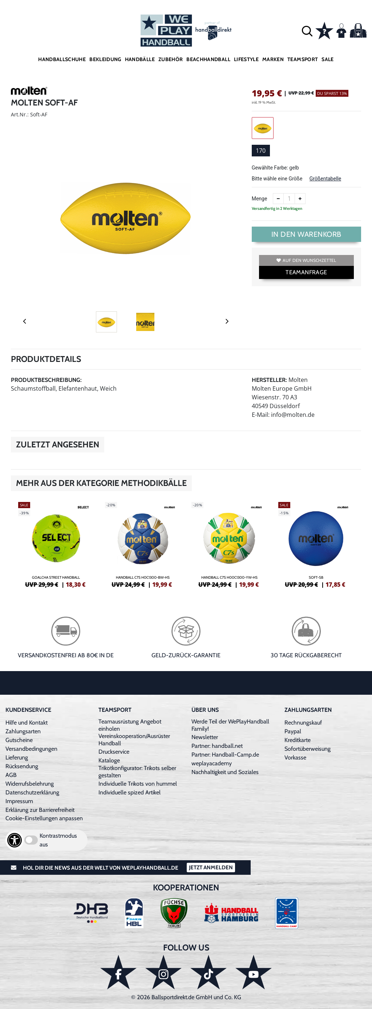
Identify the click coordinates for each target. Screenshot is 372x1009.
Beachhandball (208, 59)
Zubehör (170, 59)
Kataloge (109, 760)
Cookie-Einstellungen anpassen (44, 818)
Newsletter (204, 737)
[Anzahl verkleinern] (278, 198)
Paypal (292, 731)
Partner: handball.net (217, 745)
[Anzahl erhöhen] (300, 198)
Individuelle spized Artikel (129, 792)
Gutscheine (19, 740)
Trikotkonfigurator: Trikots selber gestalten (137, 772)
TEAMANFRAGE (306, 272)
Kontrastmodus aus (58, 840)
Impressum (19, 801)
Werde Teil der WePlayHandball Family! (230, 725)
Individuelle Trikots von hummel (137, 783)
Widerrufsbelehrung (29, 783)
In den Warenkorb (306, 234)
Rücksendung (21, 766)
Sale (327, 59)
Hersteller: (269, 379)
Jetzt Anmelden (211, 867)
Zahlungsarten (23, 731)
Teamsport (302, 59)
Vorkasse (295, 757)
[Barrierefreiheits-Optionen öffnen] (14, 840)
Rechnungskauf (303, 722)
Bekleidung (105, 59)
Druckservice (113, 751)
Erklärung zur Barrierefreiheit (39, 809)
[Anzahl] (289, 198)
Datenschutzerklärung (32, 792)
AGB (11, 774)
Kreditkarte (297, 740)
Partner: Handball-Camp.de (225, 754)
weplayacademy (211, 763)
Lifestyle (246, 59)
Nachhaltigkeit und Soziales (225, 772)
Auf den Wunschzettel (306, 260)
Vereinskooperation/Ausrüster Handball (134, 740)
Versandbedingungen (31, 748)
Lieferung (16, 757)
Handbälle (140, 59)
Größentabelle (325, 179)
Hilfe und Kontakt (26, 722)
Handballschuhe (62, 59)
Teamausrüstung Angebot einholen (129, 725)
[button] (307, 30)
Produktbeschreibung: (46, 379)
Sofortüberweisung (307, 748)
